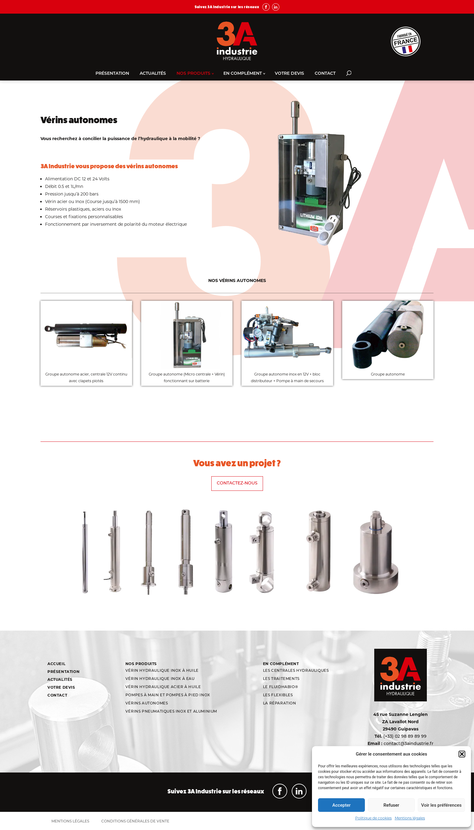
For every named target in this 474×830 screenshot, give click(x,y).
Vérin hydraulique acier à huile (163, 687)
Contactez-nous (237, 483)
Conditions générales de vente (135, 821)
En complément (242, 73)
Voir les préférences (441, 805)
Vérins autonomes (146, 703)
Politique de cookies (373, 818)
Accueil (56, 663)
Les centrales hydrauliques (296, 671)
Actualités (153, 73)
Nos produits (193, 73)
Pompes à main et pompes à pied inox (167, 695)
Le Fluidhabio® (280, 687)
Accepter (341, 805)
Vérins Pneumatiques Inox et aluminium (171, 712)
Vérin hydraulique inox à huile (162, 671)
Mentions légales (410, 818)
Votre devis (289, 73)
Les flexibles (278, 695)
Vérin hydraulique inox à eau (160, 679)
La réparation (279, 703)
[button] (462, 754)
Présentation (112, 73)
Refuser (391, 805)
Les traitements (281, 679)
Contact (325, 73)
